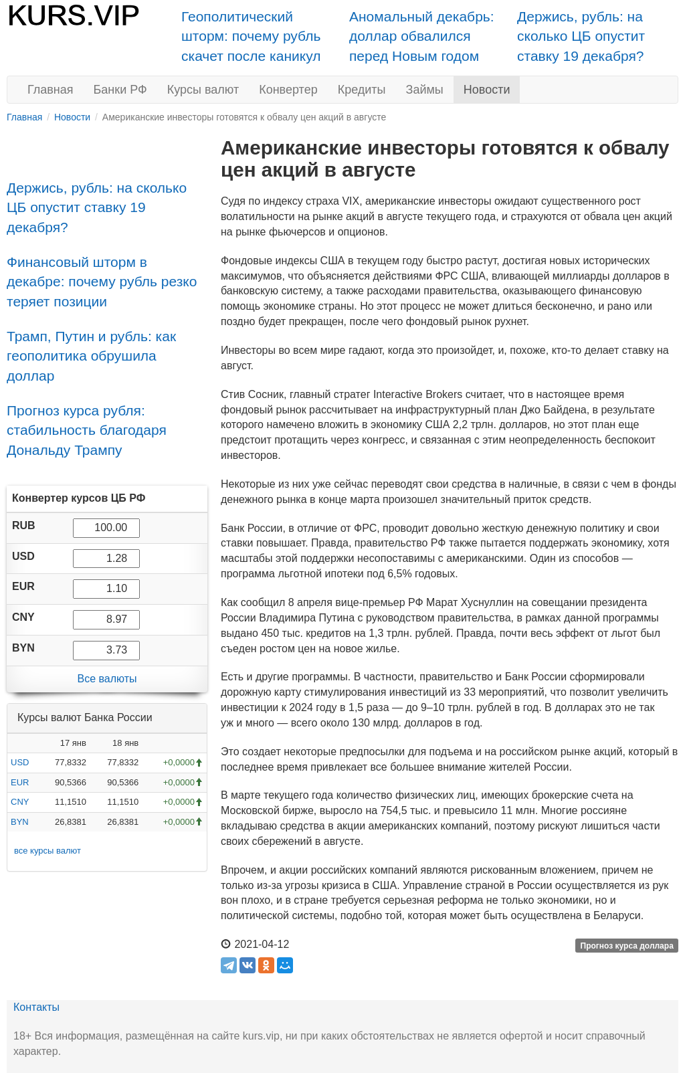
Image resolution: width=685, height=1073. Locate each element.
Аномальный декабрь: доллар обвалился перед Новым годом (421, 36)
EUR (20, 782)
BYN (20, 822)
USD (20, 762)
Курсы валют (203, 89)
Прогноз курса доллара (627, 945)
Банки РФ (120, 89)
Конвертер (288, 89)
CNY (20, 802)
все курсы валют (47, 851)
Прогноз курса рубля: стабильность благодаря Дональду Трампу (87, 430)
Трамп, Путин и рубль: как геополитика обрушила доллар (91, 355)
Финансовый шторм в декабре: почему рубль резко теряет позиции (102, 281)
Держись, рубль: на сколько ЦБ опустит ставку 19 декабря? (581, 36)
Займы (425, 89)
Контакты (36, 1007)
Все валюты (106, 678)
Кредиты (362, 89)
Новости (487, 89)
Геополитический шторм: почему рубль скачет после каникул (250, 36)
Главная (50, 89)
